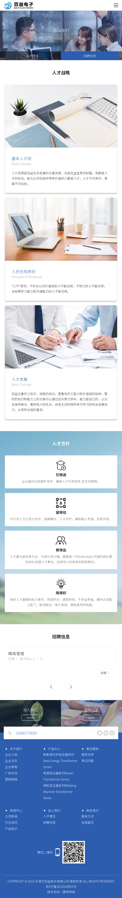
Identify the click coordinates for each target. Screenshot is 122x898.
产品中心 (51, 748)
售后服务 (89, 748)
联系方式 (87, 816)
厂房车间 (11, 773)
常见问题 (87, 760)
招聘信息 (90, 56)
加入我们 (51, 810)
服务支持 (87, 754)
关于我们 (13, 748)
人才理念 (32, 56)
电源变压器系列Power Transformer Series (58, 776)
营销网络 (11, 779)
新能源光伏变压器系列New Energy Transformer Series (60, 760)
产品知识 (11, 828)
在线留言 (87, 822)
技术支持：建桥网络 (61, 892)
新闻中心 (13, 810)
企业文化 (11, 760)
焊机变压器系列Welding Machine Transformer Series (59, 791)
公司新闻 (11, 816)
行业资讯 (11, 822)
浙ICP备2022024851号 (61, 886)
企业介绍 (11, 754)
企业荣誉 (11, 767)
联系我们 (89, 810)
